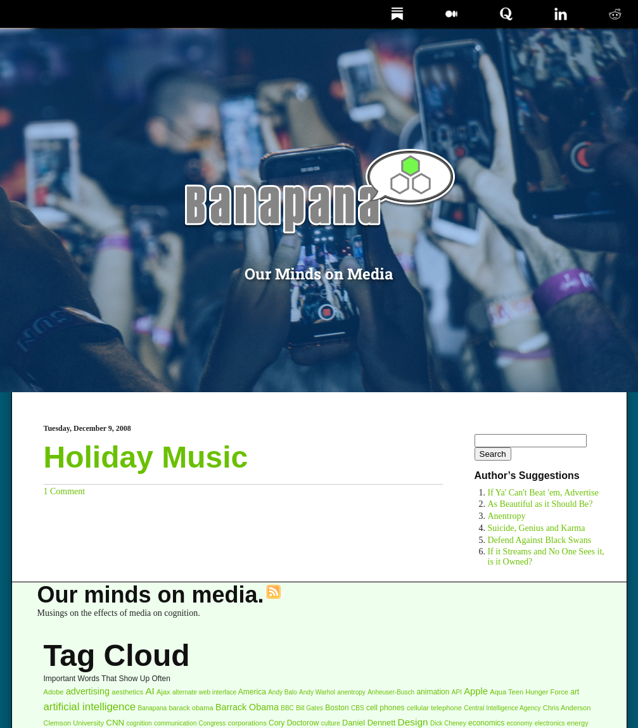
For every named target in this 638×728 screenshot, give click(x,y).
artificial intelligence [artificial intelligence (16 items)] (90, 707)
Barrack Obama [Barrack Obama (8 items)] (247, 707)
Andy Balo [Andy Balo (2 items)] (282, 692)
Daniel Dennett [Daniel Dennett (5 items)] (368, 722)
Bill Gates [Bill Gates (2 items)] (309, 708)
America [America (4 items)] (252, 691)
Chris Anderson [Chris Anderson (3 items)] (567, 708)
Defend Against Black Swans (540, 540)
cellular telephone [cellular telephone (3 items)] (434, 708)
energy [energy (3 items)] (578, 723)
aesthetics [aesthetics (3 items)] (127, 692)
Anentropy (507, 516)
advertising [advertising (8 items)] (88, 691)
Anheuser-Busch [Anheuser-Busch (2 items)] (390, 692)
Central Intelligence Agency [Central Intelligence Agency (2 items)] (502, 708)
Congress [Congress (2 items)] (212, 723)
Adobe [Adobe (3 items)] (54, 692)
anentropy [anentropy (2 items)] (351, 692)
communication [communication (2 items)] (175, 723)
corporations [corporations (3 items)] (247, 723)
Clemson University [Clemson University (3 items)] (74, 723)
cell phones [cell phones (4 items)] (385, 707)
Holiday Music (146, 457)
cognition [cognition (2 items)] (139, 723)
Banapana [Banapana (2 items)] (152, 708)
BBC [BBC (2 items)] (287, 708)
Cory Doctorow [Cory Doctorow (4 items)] (294, 722)
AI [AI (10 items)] (149, 691)
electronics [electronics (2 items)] (550, 723)
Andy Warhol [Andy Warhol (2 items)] (317, 692)
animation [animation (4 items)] (432, 691)
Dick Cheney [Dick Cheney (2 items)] (448, 723)
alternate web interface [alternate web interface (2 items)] (204, 692)
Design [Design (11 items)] (413, 722)
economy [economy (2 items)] (520, 723)
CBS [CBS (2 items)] (357, 708)
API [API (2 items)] (457, 692)
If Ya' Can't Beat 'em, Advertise (543, 492)
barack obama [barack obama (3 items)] (191, 708)
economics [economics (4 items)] (486, 722)
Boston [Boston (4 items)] (336, 707)
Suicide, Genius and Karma (536, 528)
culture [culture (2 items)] (330, 723)
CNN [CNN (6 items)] (115, 722)
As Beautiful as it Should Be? (540, 504)
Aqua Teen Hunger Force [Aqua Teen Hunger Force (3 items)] (529, 692)
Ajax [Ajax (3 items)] (163, 692)
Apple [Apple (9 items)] (476, 691)
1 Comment (65, 491)
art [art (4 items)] (574, 691)
